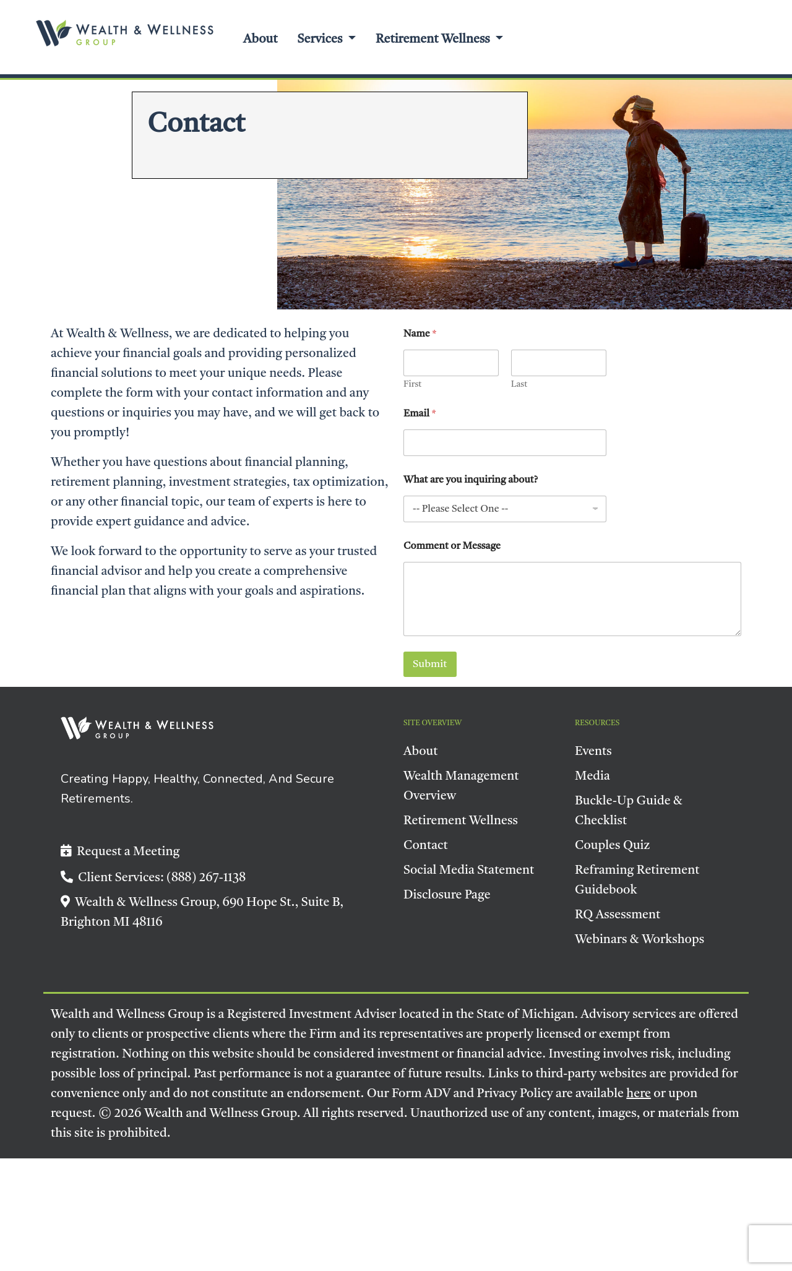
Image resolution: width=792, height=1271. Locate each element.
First (412, 384)
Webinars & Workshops (639, 940)
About (260, 39)
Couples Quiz (612, 846)
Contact (425, 846)
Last (519, 384)
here (638, 1094)
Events (593, 752)
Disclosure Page (447, 895)
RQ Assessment (617, 915)
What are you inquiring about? (470, 480)
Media (592, 776)
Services (321, 39)
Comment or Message (452, 546)
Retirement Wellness (434, 39)
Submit (430, 664)
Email (419, 414)
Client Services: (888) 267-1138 (153, 878)
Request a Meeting (120, 852)
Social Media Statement (468, 870)
